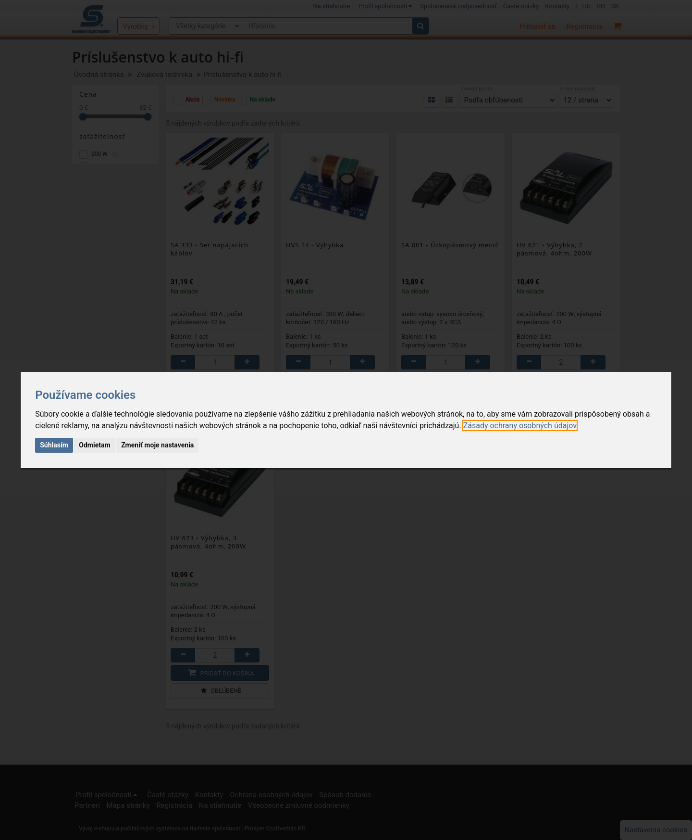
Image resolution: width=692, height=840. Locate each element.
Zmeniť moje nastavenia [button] (157, 445)
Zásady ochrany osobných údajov (520, 425)
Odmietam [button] (94, 445)
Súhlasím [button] (54, 445)
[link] (520, 425)
